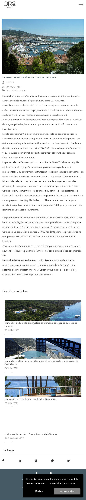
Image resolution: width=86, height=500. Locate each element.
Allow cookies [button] (67, 491)
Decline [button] (39, 491)
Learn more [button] (69, 483)
